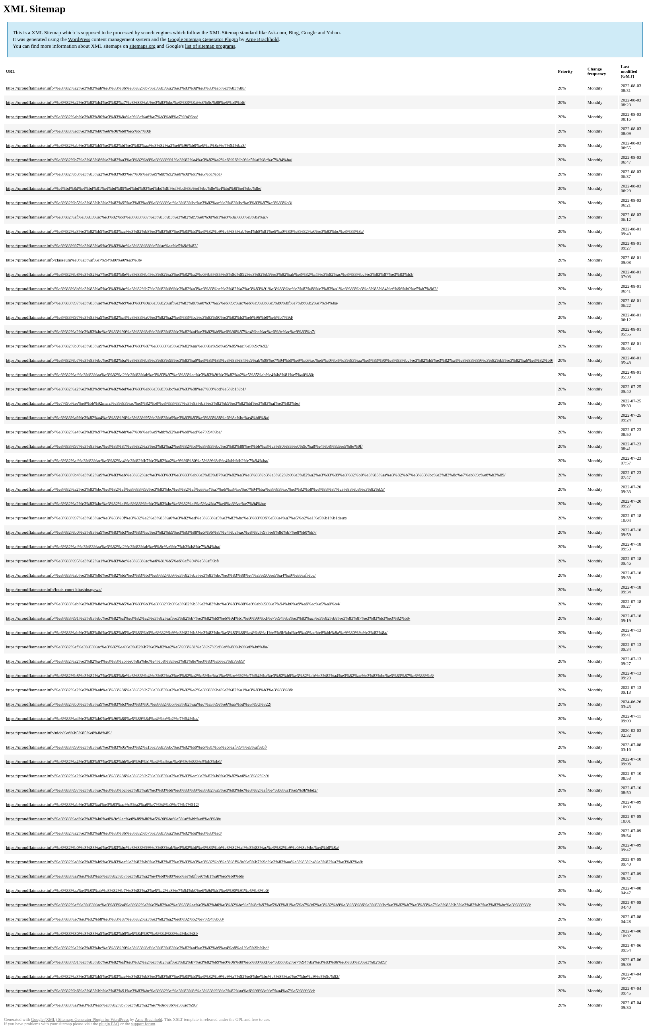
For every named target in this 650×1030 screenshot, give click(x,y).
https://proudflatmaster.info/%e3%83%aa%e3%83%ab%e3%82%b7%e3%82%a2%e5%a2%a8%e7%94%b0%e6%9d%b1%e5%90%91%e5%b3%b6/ (137, 890)
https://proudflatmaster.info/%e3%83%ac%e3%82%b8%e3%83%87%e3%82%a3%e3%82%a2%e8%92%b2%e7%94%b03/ (115, 919)
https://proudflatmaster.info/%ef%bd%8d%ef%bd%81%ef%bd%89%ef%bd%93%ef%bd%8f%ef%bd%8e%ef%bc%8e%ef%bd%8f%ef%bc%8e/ (133, 188)
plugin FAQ (109, 1024)
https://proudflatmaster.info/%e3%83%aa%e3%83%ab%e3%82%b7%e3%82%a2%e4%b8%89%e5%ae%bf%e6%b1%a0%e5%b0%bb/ (125, 876)
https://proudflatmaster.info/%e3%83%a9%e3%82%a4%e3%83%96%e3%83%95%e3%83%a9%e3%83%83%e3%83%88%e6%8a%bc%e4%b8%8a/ (137, 417)
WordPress (79, 39)
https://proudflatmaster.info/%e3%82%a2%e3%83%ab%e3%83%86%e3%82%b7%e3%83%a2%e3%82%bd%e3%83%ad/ (114, 833)
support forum (143, 1024)
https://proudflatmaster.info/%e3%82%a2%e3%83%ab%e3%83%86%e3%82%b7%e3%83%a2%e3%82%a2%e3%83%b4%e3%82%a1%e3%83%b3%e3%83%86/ (149, 689)
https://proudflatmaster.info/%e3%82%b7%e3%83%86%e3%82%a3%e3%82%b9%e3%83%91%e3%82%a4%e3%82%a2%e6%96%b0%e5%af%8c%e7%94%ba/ (149, 159)
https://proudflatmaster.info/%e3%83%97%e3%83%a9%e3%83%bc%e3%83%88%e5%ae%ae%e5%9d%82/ (102, 245)
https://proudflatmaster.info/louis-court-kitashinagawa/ (53, 589)
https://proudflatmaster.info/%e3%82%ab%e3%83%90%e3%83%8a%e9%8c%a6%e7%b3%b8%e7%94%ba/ (102, 116)
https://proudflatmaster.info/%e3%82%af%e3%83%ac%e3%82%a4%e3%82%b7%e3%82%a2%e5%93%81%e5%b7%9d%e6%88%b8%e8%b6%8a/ (137, 646)
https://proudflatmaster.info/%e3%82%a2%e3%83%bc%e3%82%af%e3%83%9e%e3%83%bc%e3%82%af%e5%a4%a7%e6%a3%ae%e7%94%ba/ (136, 503)
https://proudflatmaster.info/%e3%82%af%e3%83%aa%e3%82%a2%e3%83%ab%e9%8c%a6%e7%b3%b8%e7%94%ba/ (113, 546)
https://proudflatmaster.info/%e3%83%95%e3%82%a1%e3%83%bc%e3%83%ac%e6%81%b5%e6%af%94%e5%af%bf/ (112, 560)
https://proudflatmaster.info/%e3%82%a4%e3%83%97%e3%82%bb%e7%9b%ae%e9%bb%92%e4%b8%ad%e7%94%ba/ (114, 431)
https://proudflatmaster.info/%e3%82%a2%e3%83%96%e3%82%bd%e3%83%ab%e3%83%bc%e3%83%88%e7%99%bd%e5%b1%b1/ (126, 388)
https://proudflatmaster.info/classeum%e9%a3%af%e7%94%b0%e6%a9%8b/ (74, 260)
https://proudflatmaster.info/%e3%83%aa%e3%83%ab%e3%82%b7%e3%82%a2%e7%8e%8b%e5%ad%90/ (102, 1005)
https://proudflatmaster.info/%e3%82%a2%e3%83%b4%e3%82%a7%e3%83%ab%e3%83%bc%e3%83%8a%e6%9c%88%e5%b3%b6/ (125, 102)
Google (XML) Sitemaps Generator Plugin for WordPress (80, 1019)
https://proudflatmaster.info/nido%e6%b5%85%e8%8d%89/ (58, 732)
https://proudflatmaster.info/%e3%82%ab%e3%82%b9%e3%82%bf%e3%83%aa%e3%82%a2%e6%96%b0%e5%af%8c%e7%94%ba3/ (126, 145)
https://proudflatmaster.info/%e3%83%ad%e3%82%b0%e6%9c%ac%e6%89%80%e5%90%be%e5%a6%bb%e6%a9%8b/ (113, 818)
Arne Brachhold (261, 39)
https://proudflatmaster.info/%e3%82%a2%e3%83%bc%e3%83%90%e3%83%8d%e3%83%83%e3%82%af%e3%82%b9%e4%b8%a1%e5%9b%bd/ (137, 947)
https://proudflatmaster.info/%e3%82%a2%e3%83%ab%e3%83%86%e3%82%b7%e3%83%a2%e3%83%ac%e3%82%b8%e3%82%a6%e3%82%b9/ (137, 775)
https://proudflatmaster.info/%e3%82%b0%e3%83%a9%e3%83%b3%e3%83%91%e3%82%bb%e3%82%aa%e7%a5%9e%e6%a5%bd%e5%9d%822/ (138, 704)
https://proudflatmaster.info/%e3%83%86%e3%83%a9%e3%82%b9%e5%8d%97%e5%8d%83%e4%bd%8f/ (102, 933)
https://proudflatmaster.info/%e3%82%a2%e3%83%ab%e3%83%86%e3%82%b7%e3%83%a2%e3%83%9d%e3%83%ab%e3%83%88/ (126, 88)
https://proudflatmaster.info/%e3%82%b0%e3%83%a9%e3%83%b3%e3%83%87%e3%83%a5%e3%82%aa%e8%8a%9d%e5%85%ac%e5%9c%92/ (137, 345)
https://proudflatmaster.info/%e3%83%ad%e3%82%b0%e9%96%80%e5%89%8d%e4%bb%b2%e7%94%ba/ (102, 718)
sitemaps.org (142, 46)
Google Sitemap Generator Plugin (203, 39)
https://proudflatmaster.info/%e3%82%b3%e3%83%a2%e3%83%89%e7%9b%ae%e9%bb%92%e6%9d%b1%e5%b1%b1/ (114, 174)
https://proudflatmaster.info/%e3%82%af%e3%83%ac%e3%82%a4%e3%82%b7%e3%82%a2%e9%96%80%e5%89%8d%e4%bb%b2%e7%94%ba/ (137, 460)
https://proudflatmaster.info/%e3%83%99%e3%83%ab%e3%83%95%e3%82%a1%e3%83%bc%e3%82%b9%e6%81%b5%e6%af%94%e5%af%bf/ (136, 747)
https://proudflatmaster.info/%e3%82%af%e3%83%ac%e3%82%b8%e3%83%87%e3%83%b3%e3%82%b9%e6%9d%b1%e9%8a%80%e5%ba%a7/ (137, 217)
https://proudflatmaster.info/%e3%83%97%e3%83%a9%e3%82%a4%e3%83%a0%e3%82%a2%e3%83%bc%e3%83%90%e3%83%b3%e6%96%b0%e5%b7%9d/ (149, 317)
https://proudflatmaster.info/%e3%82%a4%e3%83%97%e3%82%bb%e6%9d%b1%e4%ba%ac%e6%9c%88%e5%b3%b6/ (114, 761)
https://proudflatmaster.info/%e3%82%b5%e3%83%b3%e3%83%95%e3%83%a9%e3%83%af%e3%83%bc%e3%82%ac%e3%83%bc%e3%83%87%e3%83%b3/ (149, 202)
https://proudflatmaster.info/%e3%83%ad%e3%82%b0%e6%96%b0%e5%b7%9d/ (78, 131)
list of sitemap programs (210, 46)
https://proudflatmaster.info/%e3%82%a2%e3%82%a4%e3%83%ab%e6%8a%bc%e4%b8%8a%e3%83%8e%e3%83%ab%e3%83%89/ (125, 661)
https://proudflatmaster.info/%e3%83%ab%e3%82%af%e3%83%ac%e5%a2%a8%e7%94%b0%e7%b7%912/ (102, 804)
